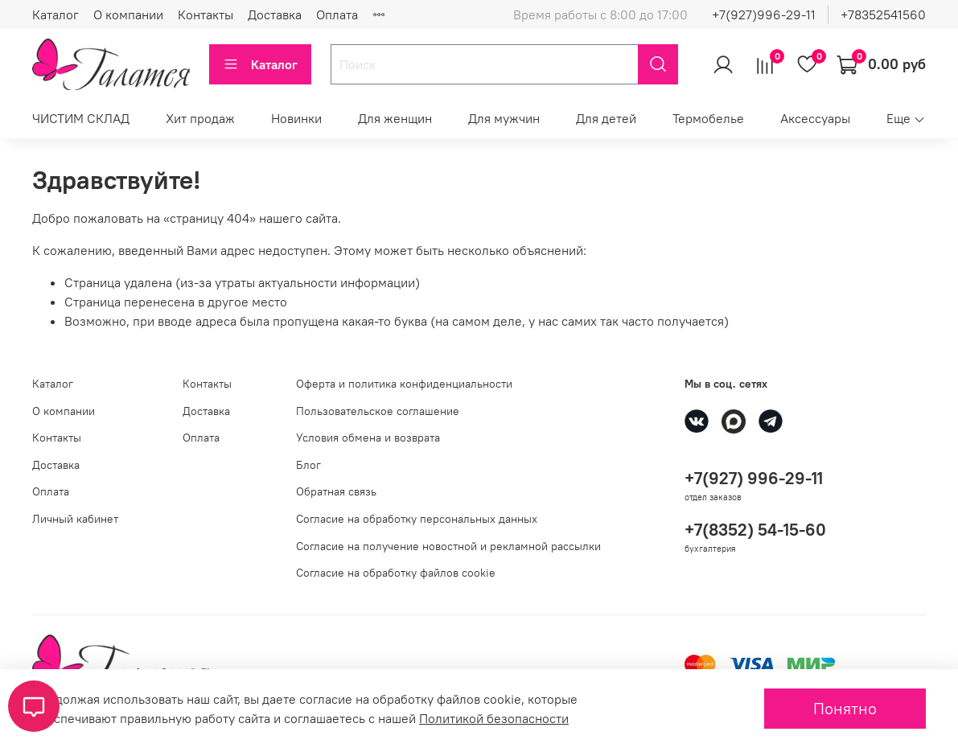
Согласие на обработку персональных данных (416, 519)
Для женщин (395, 118)
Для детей (606, 118)
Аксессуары (815, 118)
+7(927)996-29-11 (764, 14)
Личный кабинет (75, 519)
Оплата (337, 14)
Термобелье (708, 118)
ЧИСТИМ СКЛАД (81, 118)
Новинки (296, 118)
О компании (128, 14)
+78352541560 (883, 14)
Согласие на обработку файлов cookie (395, 572)
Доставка (275, 14)
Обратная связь (336, 491)
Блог (308, 465)
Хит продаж (200, 118)
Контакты (205, 14)
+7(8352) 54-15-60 (755, 529)
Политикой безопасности (494, 718)
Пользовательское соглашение (377, 411)
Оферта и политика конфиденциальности (404, 383)
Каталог (55, 14)
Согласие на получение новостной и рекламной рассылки (448, 546)
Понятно (845, 708)
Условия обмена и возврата (368, 437)
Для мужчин (504, 118)
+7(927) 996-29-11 (754, 478)
